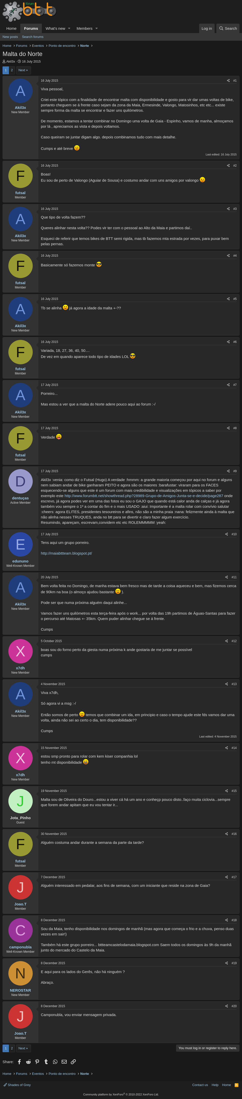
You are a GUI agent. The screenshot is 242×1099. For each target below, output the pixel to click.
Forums (31, 28)
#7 (235, 385)
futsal (20, 193)
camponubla (20, 947)
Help (215, 1085)
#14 (234, 748)
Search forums (33, 37)
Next (22, 70)
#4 (235, 255)
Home (11, 28)
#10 (234, 534)
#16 (234, 834)
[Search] (227, 28)
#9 (235, 471)
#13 (234, 684)
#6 (235, 342)
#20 (234, 1006)
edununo (20, 561)
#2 (235, 165)
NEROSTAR (20, 990)
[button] (69, 28)
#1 (235, 80)
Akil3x (10, 61)
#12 (234, 641)
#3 (235, 209)
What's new (55, 28)
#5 (235, 299)
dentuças (20, 498)
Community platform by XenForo (121, 1094)
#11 (234, 577)
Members (85, 28)
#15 (234, 791)
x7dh (20, 668)
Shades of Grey (17, 1085)
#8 (235, 428)
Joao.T (20, 904)
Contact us (200, 1085)
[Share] (228, 81)
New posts (10, 37)
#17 (234, 877)
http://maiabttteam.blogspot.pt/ (66, 553)
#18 (234, 920)
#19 (234, 963)
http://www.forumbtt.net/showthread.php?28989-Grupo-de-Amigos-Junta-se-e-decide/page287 (143, 496)
